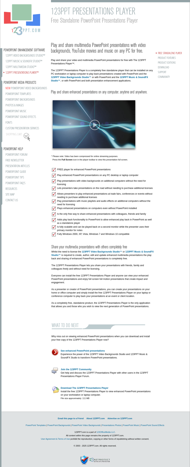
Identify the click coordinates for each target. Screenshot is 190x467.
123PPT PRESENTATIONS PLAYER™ (22, 73)
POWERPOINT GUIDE (16, 172)
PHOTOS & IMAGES (15, 105)
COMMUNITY (164, 77)
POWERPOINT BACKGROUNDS (20, 100)
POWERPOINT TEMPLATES (18, 94)
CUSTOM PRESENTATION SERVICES (22, 128)
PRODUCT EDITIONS (167, 62)
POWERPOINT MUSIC (16, 111)
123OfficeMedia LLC (106, 432)
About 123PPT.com (95, 418)
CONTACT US (12, 200)
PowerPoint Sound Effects (152, 425)
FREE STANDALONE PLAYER (170, 53)
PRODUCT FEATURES (167, 58)
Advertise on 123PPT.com (119, 418)
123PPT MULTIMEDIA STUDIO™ (21, 67)
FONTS (9, 123)
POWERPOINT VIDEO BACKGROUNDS (26, 88)
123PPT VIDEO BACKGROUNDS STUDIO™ (25, 56)
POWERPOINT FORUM (16, 155)
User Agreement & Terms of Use (55, 439)
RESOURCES (11, 189)
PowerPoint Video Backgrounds (86, 425)
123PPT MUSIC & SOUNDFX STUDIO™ (24, 61)
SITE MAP (10, 194)
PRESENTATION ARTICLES (18, 166)
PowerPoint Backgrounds (59, 425)
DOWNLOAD (163, 67)
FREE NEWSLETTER (15, 160)
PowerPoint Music (131, 425)
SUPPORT (162, 72)
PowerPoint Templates (36, 425)
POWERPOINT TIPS (15, 177)
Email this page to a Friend (71, 418)
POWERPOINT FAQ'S (15, 183)
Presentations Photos (111, 425)
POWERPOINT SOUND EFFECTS (21, 117)
